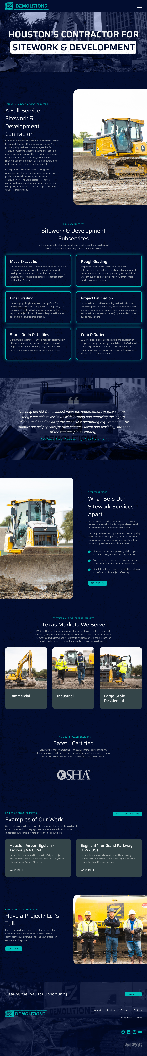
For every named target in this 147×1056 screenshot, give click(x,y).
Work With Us (98, 583)
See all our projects (127, 814)
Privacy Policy (126, 1017)
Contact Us (14, 949)
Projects (138, 1010)
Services (110, 1010)
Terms (139, 1017)
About (97, 1010)
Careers (124, 1010)
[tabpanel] (73, 425)
